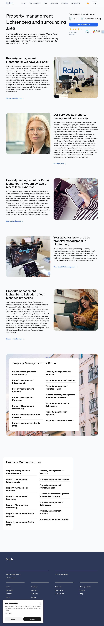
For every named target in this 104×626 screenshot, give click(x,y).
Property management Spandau (56, 413)
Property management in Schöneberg (57, 404)
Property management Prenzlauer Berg (56, 387)
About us (64, 3)
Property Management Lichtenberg (23, 407)
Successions (75, 3)
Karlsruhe (34, 594)
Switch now (54, 3)
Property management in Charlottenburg (24, 373)
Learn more (8, 613)
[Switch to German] (88, 3)
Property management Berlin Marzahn (26, 416)
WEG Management (61, 574)
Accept (32, 619)
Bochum (9, 594)
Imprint (82, 590)
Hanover (34, 590)
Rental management (13, 574)
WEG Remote (11, 578)
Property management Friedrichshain (23, 381)
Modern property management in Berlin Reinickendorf (60, 396)
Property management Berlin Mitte (26, 424)
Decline (13, 619)
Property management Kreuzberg (23, 398)
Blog (45, 3)
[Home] (10, 3)
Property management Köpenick (23, 390)
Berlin (8, 587)
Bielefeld (9, 590)
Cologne (34, 597)
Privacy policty (85, 587)
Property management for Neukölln (58, 373)
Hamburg (34, 587)
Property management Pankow (60, 380)
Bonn (8, 597)
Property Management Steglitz (60, 420)
